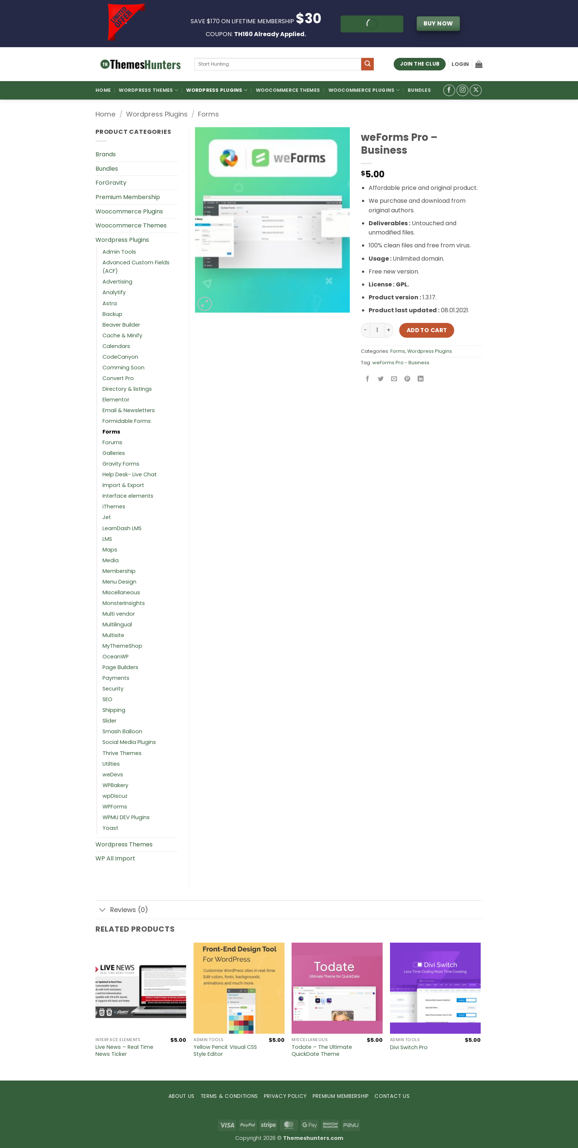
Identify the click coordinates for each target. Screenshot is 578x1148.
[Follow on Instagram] (462, 90)
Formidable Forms (126, 421)
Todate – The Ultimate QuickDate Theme (322, 1050)
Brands (105, 154)
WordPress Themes (148, 90)
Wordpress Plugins (157, 114)
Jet (106, 517)
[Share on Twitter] (381, 379)
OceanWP (115, 656)
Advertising (117, 281)
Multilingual (117, 624)
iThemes (113, 506)
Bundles (419, 90)
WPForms (114, 806)
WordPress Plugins (216, 90)
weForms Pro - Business (400, 362)
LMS (107, 539)
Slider (109, 720)
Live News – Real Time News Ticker (124, 1050)
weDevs (112, 774)
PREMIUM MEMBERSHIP (341, 1096)
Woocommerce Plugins (364, 90)
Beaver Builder (121, 324)
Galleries (113, 453)
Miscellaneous (121, 592)
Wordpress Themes (124, 844)
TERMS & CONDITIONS (229, 1096)
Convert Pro (118, 378)
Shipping (113, 710)
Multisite (113, 635)
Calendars (116, 346)
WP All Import (115, 858)
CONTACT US (392, 1096)
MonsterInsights (123, 603)
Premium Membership (127, 197)
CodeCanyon (120, 357)
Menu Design (119, 581)
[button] (460, 64)
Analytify (114, 292)
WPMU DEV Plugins (126, 817)
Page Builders (120, 667)
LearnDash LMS (122, 528)
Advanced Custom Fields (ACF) (136, 267)
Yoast (110, 828)
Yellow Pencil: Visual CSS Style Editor (225, 1050)
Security (112, 688)
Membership (119, 571)
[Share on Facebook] (368, 379)
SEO (107, 699)
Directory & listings (127, 389)
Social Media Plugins (129, 742)
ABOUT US (181, 1096)
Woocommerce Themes (288, 90)
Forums (112, 442)
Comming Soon (123, 367)
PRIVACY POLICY (285, 1096)
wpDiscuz (115, 796)
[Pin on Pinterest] (407, 379)
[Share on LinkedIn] (421, 379)
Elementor (115, 399)
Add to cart (427, 330)
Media (110, 560)
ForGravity (110, 182)
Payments (115, 678)
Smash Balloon (122, 731)
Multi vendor (118, 614)
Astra (109, 303)
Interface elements (127, 496)
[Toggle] (102, 910)
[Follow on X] (476, 90)
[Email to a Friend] (394, 379)
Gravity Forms (120, 463)
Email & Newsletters (128, 410)
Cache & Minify (122, 335)
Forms (208, 114)
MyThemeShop (122, 646)
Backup (112, 314)
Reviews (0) (121, 910)
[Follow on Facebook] (449, 90)
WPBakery (115, 785)
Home (103, 90)
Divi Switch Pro (409, 1047)
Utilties (111, 764)
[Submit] (367, 64)
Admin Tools (119, 251)
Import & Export (123, 485)
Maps (109, 549)
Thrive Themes (122, 753)
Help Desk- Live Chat (129, 474)
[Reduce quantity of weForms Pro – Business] (365, 330)
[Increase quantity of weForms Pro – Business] (388, 330)
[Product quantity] (377, 330)
